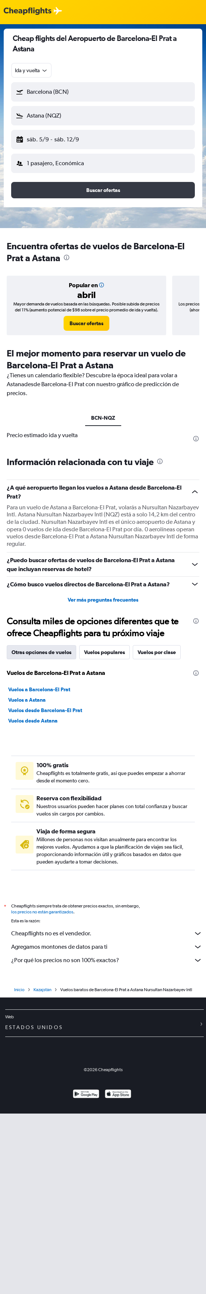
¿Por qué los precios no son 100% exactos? (106, 960)
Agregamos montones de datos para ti (106, 946)
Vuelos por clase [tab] (157, 652)
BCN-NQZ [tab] (103, 418)
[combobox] (31, 70)
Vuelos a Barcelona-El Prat (39, 689)
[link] (86, 323)
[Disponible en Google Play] (86, 1095)
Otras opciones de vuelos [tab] (41, 652)
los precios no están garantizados (42, 912)
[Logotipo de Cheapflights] (27, 11)
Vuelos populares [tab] (104, 652)
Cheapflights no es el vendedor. (106, 933)
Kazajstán (42, 989)
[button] (103, 92)
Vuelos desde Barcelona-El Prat (45, 710)
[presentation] (66, 257)
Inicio (19, 989)
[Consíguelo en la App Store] (118, 1095)
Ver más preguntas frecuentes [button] (103, 600)
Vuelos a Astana (27, 700)
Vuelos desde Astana (33, 721)
